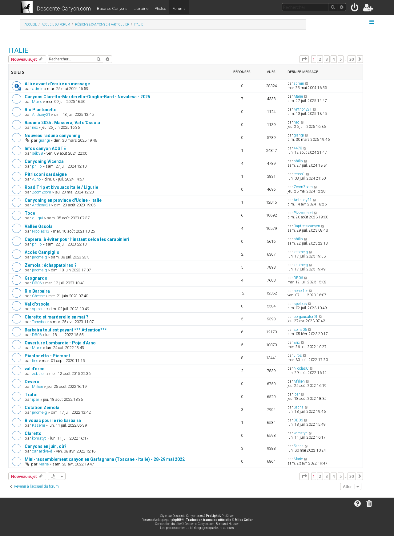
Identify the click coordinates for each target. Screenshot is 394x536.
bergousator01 (306, 317)
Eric (297, 342)
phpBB (176, 520)
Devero (32, 381)
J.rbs (298, 355)
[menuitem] (355, 8)
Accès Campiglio (42, 252)
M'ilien (37, 386)
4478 (298, 148)
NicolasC (301, 368)
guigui (37, 218)
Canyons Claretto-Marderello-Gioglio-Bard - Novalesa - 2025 (87, 96)
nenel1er (301, 291)
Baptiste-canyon (307, 226)
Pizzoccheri (303, 213)
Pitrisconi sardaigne (46, 174)
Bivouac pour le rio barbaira (53, 420)
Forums (179, 8)
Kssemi (38, 425)
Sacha (299, 407)
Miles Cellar (244, 520)
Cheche (38, 296)
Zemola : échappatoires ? (51, 265)
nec (35, 127)
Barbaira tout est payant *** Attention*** (66, 329)
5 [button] (341, 59)
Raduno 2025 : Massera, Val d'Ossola (62, 122)
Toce (30, 213)
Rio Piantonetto (41, 109)
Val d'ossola (37, 304)
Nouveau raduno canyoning (52, 135)
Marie (37, 101)
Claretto (33, 433)
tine (35, 360)
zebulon (39, 373)
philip (37, 166)
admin (37, 88)
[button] (304, 59)
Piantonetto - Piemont (47, 355)
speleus (39, 309)
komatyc (39, 438)
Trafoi (31, 394)
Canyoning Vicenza (44, 161)
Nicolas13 (40, 231)
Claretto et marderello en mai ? (56, 317)
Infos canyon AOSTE (45, 148)
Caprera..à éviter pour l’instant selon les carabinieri (77, 239)
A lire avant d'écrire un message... (59, 83)
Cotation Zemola (42, 407)
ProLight (212, 516)
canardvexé (42, 451)
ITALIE (18, 50)
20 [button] (351, 59)
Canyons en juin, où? (45, 446)
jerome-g (39, 257)
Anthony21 (41, 114)
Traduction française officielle (208, 520)
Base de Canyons (112, 8)
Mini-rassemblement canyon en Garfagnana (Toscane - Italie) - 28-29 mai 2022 (105, 459)
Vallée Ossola (39, 226)
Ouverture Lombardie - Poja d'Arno (60, 342)
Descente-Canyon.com (64, 8)
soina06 (300, 329)
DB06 (37, 283)
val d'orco (35, 368)
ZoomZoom (41, 192)
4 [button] (333, 59)
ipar (35, 399)
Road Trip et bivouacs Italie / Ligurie (61, 187)
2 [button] (320, 59)
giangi (44, 140)
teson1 (299, 174)
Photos (160, 8)
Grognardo (36, 278)
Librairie (141, 8)
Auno (36, 179)
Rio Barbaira (37, 291)
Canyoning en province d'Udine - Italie (63, 200)
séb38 (37, 153)
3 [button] (327, 59)
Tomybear (40, 321)
